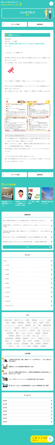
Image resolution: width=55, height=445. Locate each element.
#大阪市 (42, 43)
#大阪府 (37, 43)
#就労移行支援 (12, 43)
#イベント (8, 46)
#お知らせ (31, 43)
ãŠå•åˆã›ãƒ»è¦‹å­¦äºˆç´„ (41, 439)
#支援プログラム (23, 43)
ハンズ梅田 (14, 41)
